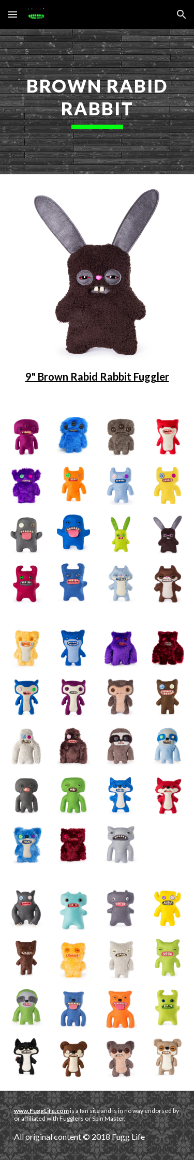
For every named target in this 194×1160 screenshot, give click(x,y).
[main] (97, 101)
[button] (12, 14)
